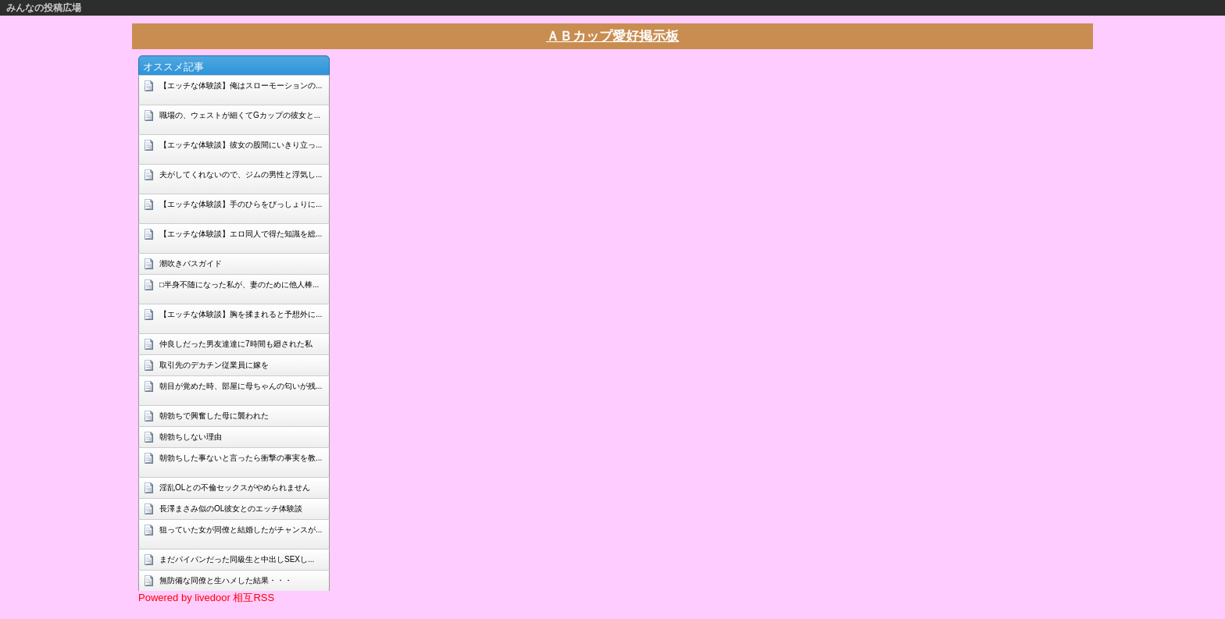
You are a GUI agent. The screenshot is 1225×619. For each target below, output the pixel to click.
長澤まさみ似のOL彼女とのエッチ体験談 (230, 508)
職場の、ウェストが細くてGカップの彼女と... (239, 115)
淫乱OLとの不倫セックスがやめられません (234, 487)
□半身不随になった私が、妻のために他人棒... (239, 284)
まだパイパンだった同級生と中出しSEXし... (236, 559)
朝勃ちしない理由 (190, 436)
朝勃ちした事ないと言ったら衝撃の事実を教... (240, 458)
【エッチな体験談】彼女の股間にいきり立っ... (240, 145)
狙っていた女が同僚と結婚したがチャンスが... (240, 529)
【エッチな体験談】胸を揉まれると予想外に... (240, 314)
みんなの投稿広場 (43, 7)
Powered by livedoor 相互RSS (206, 597)
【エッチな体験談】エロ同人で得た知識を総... (240, 233)
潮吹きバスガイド (190, 263)
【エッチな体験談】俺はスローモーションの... (240, 85)
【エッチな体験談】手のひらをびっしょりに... (240, 204)
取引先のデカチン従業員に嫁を (214, 365)
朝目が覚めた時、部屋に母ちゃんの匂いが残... (240, 386)
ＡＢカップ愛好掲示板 (612, 36)
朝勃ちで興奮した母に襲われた (214, 415)
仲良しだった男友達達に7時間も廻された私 (235, 344)
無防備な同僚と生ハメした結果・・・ (225, 580)
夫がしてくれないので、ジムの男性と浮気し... (240, 174)
